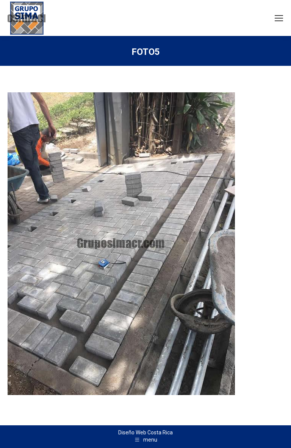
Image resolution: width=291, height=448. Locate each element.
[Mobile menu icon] (278, 18)
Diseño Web (132, 432)
